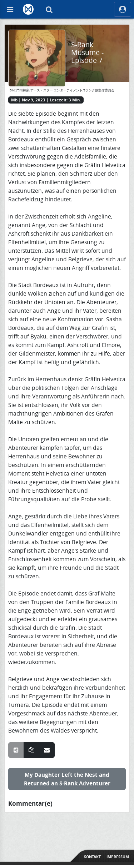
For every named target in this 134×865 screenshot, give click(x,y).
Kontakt (92, 856)
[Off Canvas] (10, 9)
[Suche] (49, 9)
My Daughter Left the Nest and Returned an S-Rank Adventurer (67, 779)
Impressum (117, 856)
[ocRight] (122, 9)
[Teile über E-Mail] (47, 750)
